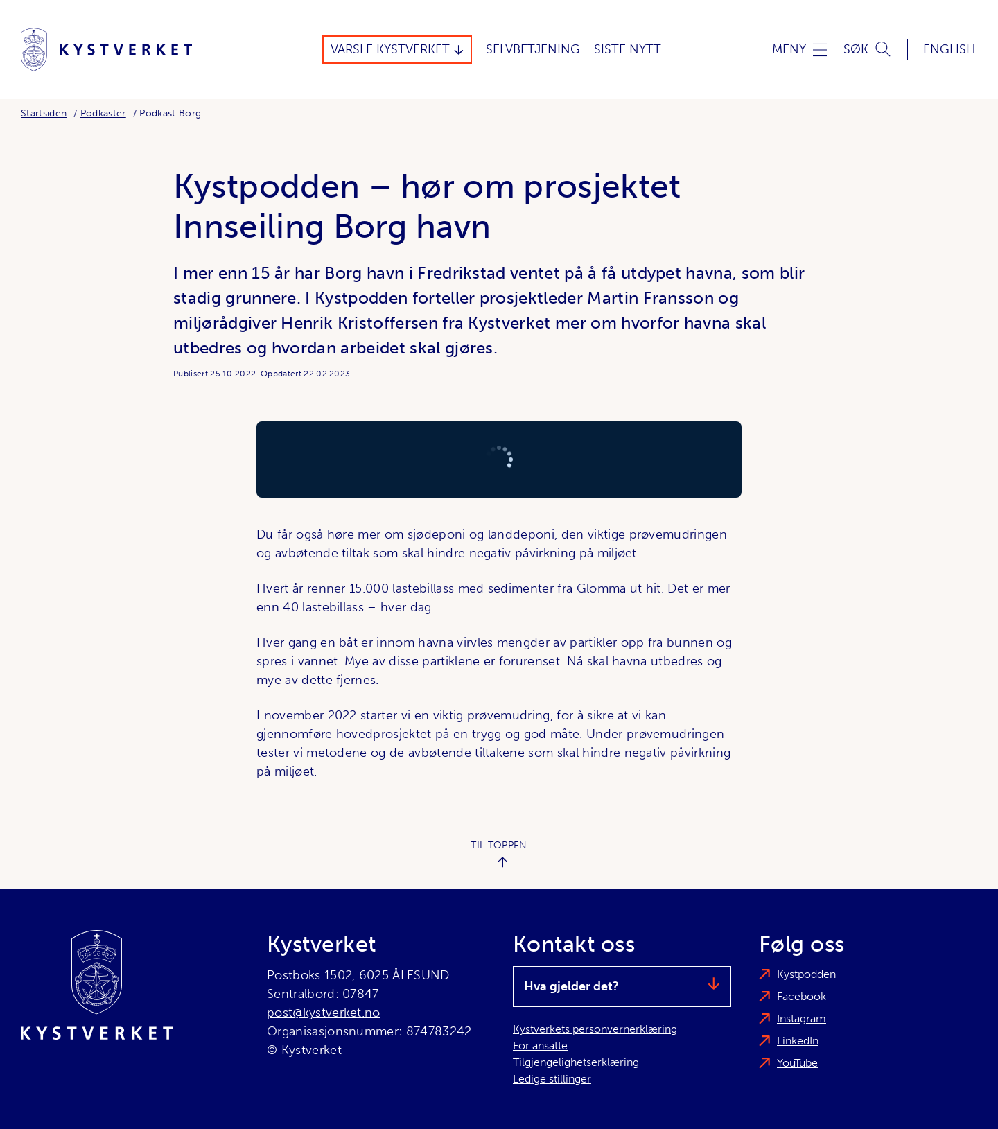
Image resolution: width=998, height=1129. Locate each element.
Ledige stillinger (552, 1078)
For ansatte (540, 1045)
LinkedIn (797, 1040)
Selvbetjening (533, 49)
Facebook (801, 996)
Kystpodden (806, 974)
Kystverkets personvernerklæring (595, 1028)
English (949, 49)
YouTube (797, 1062)
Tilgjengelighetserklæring (576, 1062)
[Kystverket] (106, 49)
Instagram (801, 1018)
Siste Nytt (627, 49)
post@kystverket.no (323, 1012)
